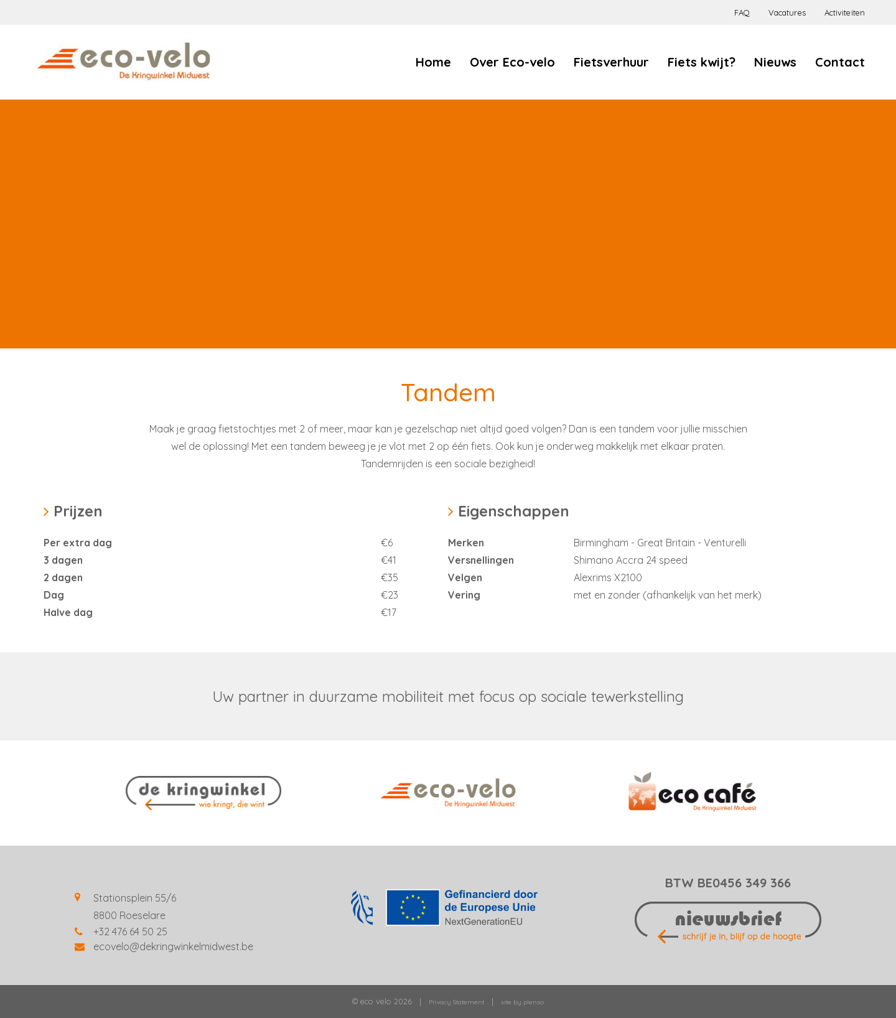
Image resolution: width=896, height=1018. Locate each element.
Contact (840, 62)
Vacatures (787, 12)
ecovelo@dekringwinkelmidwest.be (173, 946)
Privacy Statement (456, 1002)
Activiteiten (844, 12)
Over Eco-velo (512, 62)
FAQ (742, 12)
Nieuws (775, 62)
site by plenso (522, 1002)
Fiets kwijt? (701, 62)
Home (433, 62)
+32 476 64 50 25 (130, 931)
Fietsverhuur (611, 62)
